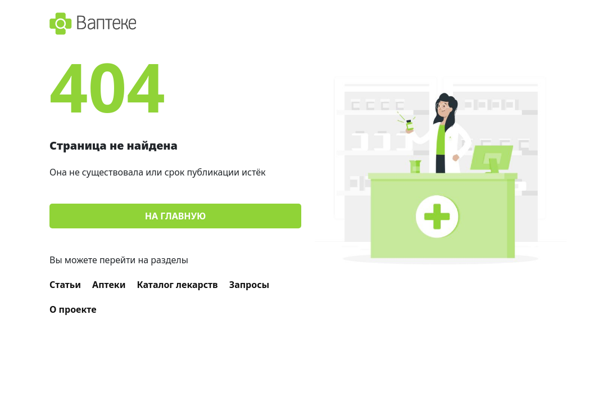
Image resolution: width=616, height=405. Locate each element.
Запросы (249, 284)
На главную (175, 216)
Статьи (65, 284)
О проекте (73, 309)
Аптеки (108, 284)
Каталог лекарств (177, 284)
